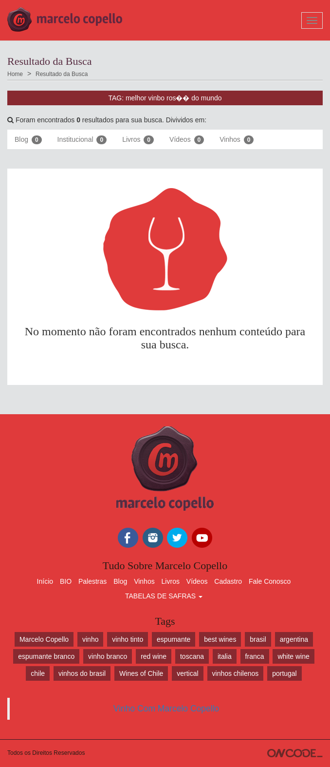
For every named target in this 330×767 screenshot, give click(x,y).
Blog (28, 139)
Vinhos (237, 139)
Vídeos (186, 139)
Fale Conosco (270, 581)
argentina (294, 639)
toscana (192, 656)
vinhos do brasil (82, 673)
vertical (187, 673)
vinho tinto (127, 639)
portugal (284, 673)
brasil (258, 639)
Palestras (92, 581)
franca (254, 656)
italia (225, 656)
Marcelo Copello (44, 639)
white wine (293, 656)
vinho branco (107, 656)
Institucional (82, 139)
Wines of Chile (141, 673)
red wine (153, 656)
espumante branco (46, 656)
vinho (90, 639)
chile (38, 673)
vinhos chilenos (235, 673)
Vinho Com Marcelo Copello (166, 708)
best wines (220, 639)
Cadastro (228, 581)
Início (45, 581)
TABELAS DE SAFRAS (163, 596)
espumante (173, 639)
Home (15, 74)
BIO (66, 581)
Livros (138, 139)
